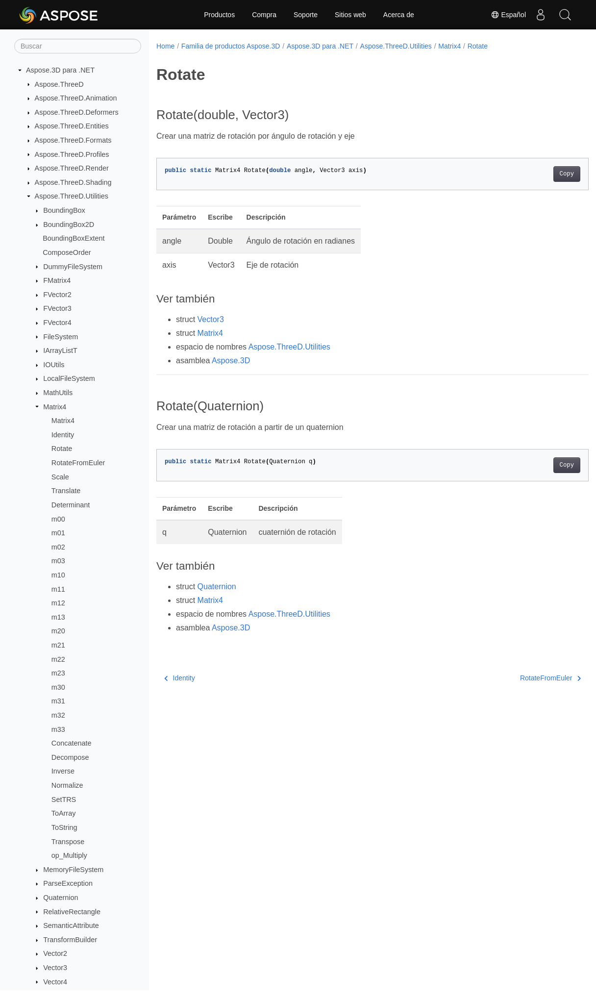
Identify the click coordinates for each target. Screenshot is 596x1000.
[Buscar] (77, 46)
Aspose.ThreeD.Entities (72, 126)
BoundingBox (64, 210)
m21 (58, 645)
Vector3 (55, 968)
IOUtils (53, 365)
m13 (58, 617)
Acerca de (398, 15)
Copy (536, 174)
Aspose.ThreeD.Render (72, 168)
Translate (65, 491)
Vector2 (55, 953)
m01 (58, 533)
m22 (58, 659)
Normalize (67, 785)
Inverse (62, 771)
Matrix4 (54, 407)
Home (165, 46)
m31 (58, 701)
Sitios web (350, 15)
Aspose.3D (231, 360)
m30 (58, 687)
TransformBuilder (70, 940)
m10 (58, 575)
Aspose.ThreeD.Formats (73, 140)
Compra (264, 15)
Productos (219, 15)
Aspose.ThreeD (59, 84)
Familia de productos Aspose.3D (230, 46)
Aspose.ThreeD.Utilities (71, 196)
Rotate (61, 448)
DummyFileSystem (72, 267)
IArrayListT (60, 350)
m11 (58, 589)
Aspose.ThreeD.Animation (76, 98)
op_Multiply (69, 855)
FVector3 (57, 308)
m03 (58, 561)
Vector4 (55, 982)
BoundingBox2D (68, 224)
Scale (60, 477)
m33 (58, 729)
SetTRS (63, 799)
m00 (58, 519)
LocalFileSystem (69, 378)
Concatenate (71, 743)
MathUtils (58, 393)
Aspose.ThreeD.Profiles (72, 154)
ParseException (68, 883)
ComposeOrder (67, 252)
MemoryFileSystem (73, 870)
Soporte (306, 15)
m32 (58, 715)
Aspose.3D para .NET (60, 70)
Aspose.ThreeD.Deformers (77, 112)
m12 (58, 603)
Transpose (67, 842)
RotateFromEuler (78, 463)
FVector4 (57, 322)
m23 (58, 673)
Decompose (70, 757)
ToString (64, 827)
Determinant (70, 505)
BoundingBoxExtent (73, 238)
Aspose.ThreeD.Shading (73, 182)
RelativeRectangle (71, 912)
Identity (62, 435)
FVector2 (57, 295)
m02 (58, 547)
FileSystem (60, 337)
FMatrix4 (57, 280)
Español (508, 14)
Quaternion (60, 897)
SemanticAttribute (71, 925)
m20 (58, 631)
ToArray (63, 813)
